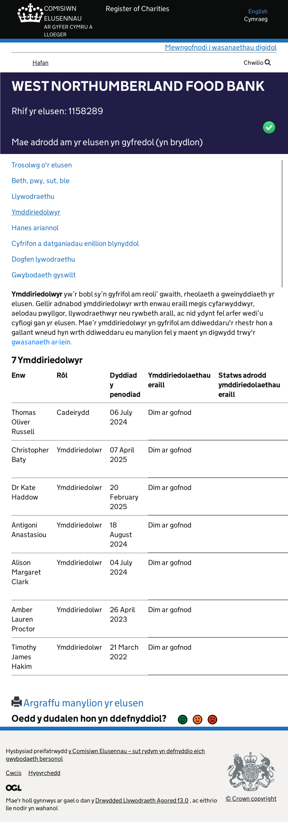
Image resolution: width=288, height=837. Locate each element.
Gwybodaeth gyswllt (43, 274)
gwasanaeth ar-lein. (41, 341)
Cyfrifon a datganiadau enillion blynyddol (75, 243)
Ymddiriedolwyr (35, 212)
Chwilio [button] (257, 62)
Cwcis (13, 772)
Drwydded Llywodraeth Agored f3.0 (142, 800)
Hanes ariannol (35, 227)
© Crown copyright (251, 798)
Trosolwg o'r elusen (41, 165)
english (258, 11)
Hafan (41, 62)
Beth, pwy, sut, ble (40, 180)
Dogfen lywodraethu (43, 259)
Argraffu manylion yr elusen (77, 702)
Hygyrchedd (44, 772)
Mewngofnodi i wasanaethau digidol (221, 47)
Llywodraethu (32, 196)
